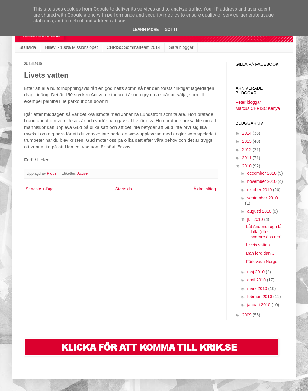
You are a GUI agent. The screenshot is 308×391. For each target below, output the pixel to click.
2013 (247, 141)
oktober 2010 (260, 189)
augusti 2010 (259, 211)
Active (82, 173)
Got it (171, 29)
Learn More (146, 29)
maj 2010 (256, 271)
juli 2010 (255, 219)
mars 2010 (257, 288)
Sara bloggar (181, 47)
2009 (247, 315)
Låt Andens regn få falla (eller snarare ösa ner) (264, 231)
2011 (247, 157)
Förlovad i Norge (262, 261)
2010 (247, 166)
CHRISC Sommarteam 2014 (133, 47)
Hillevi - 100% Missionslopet (71, 47)
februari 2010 (260, 296)
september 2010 (262, 198)
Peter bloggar (248, 102)
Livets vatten (258, 245)
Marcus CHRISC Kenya (258, 108)
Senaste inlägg (40, 188)
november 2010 (262, 181)
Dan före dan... (260, 253)
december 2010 (262, 173)
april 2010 (257, 280)
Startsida (27, 47)
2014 (247, 133)
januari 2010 (259, 304)
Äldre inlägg (205, 188)
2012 (247, 149)
